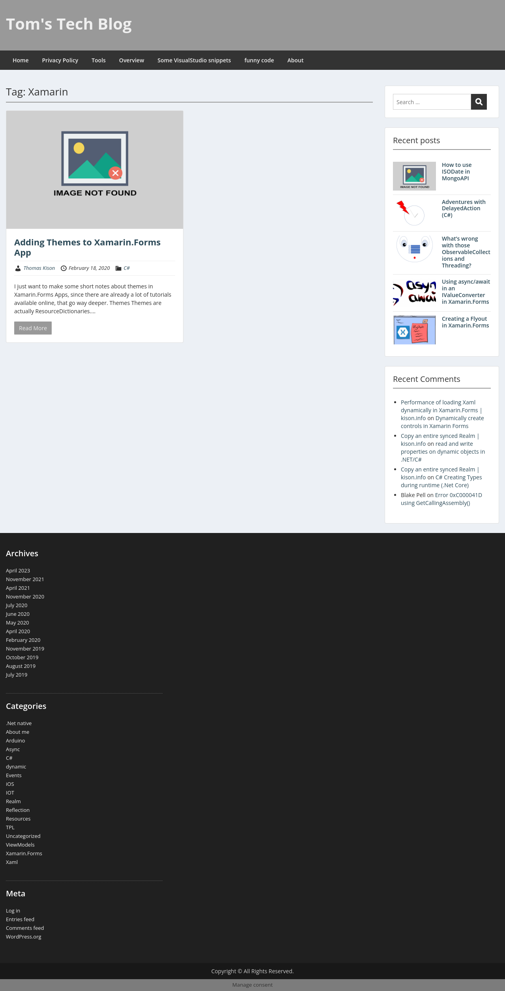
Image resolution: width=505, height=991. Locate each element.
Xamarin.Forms (24, 853)
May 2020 (17, 622)
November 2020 (25, 596)
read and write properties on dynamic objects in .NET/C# (443, 451)
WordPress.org (23, 936)
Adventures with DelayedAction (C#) (464, 208)
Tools (99, 60)
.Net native (19, 723)
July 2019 (16, 674)
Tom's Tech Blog (69, 23)
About (296, 60)
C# (126, 267)
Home (21, 60)
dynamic (16, 766)
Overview (131, 60)
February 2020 (23, 639)
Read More (33, 328)
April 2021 (18, 587)
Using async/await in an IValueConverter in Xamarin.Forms (466, 291)
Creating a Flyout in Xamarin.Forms (465, 322)
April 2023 (18, 570)
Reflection (18, 809)
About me (17, 731)
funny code (259, 60)
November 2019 (25, 648)
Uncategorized (23, 836)
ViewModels (20, 844)
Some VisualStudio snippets (194, 60)
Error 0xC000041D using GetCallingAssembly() (441, 499)
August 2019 (21, 665)
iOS (10, 783)
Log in (13, 910)
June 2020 (18, 613)
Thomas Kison (39, 267)
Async (13, 749)
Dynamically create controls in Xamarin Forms (442, 422)
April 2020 (18, 631)
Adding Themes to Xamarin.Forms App (87, 247)
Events (14, 775)
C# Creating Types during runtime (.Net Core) (441, 481)
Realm (13, 801)
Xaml (12, 862)
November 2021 (25, 579)
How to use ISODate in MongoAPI (457, 171)
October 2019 (22, 657)
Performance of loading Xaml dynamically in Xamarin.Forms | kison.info (442, 410)
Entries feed (20, 919)
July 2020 (16, 605)
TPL (10, 827)
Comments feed (25, 927)
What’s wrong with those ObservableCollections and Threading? (466, 252)
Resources (18, 818)
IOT (10, 792)
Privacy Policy (60, 60)
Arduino (15, 740)
